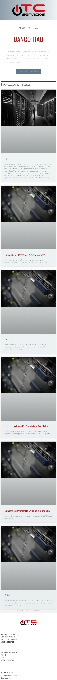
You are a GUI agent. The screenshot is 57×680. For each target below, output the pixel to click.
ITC (6, 159)
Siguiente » (37, 610)
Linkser (8, 339)
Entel (7, 595)
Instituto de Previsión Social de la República (26, 426)
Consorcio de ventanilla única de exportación (27, 511)
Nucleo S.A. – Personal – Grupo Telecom (24, 255)
